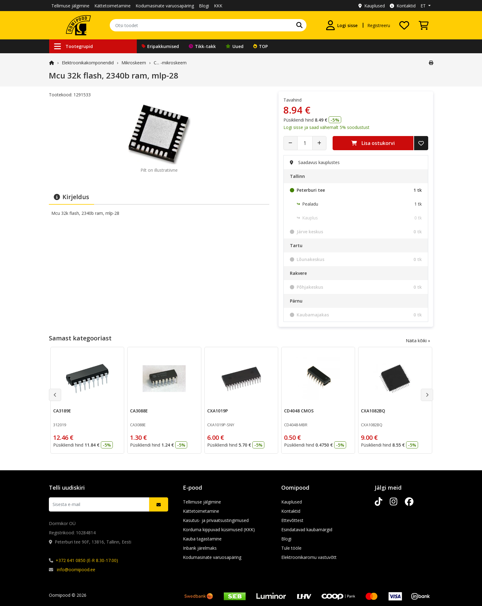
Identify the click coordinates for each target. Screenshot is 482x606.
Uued (234, 46)
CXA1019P (217, 411)
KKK (218, 6)
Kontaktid (403, 6)
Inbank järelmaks (200, 548)
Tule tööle (291, 548)
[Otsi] (299, 25)
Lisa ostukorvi (373, 143)
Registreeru (378, 25)
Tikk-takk (202, 46)
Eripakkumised (160, 46)
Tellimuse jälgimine (70, 6)
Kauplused (371, 6)
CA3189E (62, 411)
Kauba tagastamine (202, 539)
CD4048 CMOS (299, 411)
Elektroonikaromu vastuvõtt (309, 557)
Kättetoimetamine (112, 6)
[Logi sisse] (342, 25)
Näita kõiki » (418, 340)
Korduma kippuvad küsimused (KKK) (219, 529)
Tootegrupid (73, 46)
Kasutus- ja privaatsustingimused (216, 520)
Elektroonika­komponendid (88, 63)
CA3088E (139, 411)
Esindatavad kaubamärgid (306, 529)
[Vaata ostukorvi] (423, 25)
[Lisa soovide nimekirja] (421, 143)
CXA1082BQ (373, 411)
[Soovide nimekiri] (404, 25)
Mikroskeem (133, 63)
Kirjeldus (71, 197)
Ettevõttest (292, 520)
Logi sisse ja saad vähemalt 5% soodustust (326, 127)
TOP (260, 46)
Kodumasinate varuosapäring (165, 6)
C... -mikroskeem (170, 63)
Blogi (204, 6)
